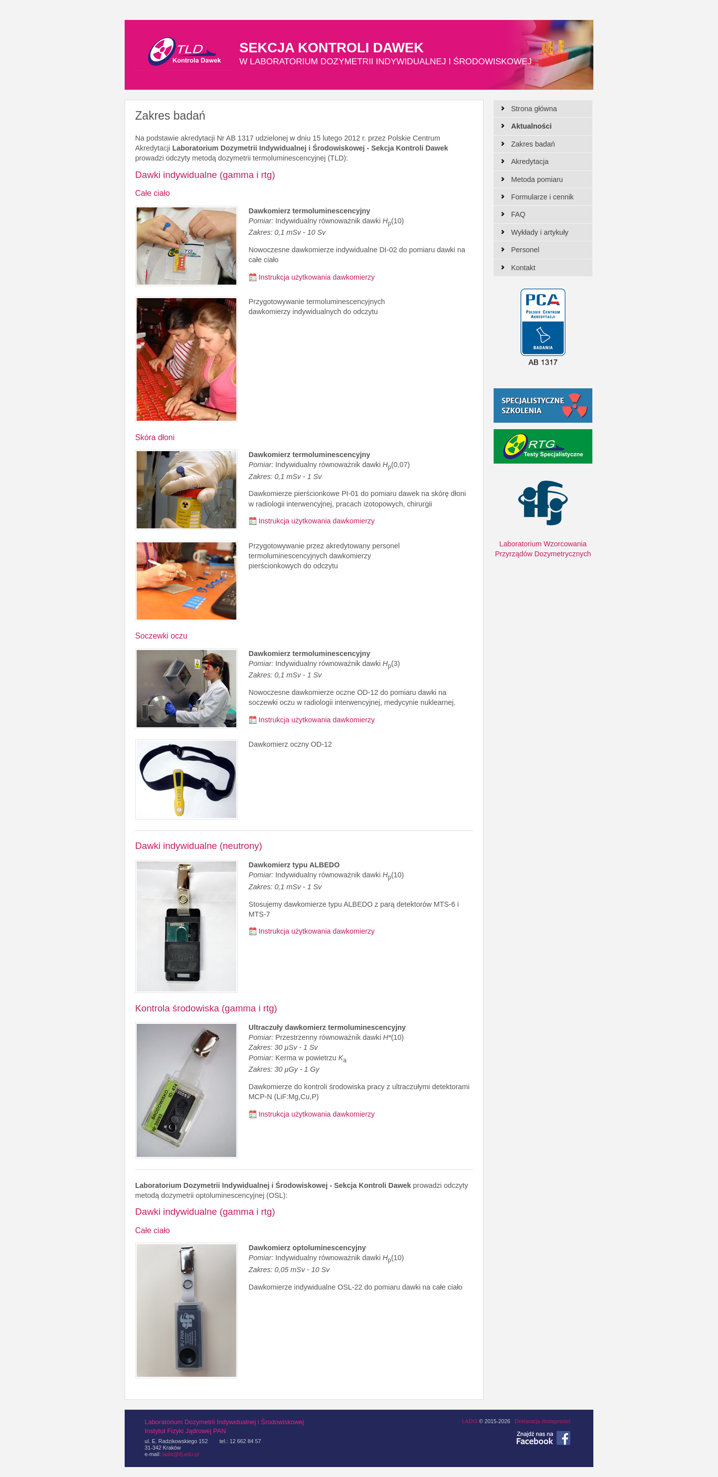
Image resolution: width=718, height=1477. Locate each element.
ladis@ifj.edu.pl (180, 1454)
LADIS (470, 1421)
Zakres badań (533, 144)
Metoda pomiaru (537, 179)
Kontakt (523, 268)
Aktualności (531, 126)
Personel (525, 250)
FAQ (518, 214)
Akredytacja (529, 161)
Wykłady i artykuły (539, 232)
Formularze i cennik (542, 197)
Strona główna (534, 109)
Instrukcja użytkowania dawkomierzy (317, 277)
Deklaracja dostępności (542, 1421)
